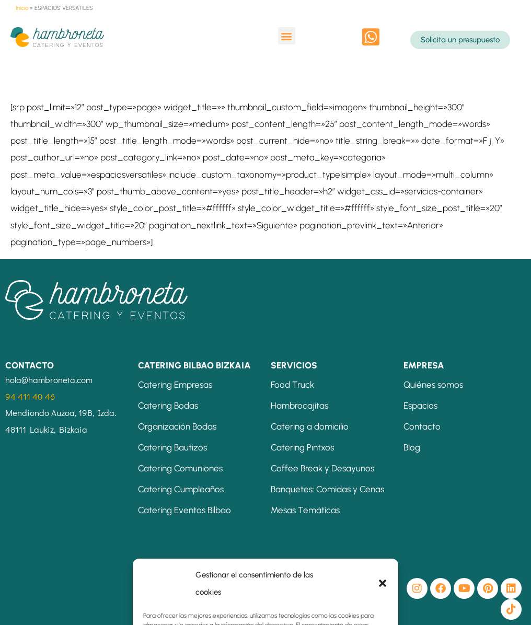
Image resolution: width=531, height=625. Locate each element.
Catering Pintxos (302, 447)
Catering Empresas (175, 384)
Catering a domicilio (310, 426)
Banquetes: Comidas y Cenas (327, 489)
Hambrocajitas (299, 405)
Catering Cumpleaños (181, 489)
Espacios (420, 405)
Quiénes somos (433, 384)
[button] (286, 35)
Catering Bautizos (172, 447)
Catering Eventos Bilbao (184, 510)
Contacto (422, 426)
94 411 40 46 (30, 396)
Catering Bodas (168, 405)
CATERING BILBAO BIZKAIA (194, 365)
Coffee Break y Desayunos (322, 468)
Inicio (22, 8)
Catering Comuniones (180, 468)
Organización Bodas (177, 426)
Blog (411, 447)
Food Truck (292, 384)
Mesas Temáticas (305, 510)
